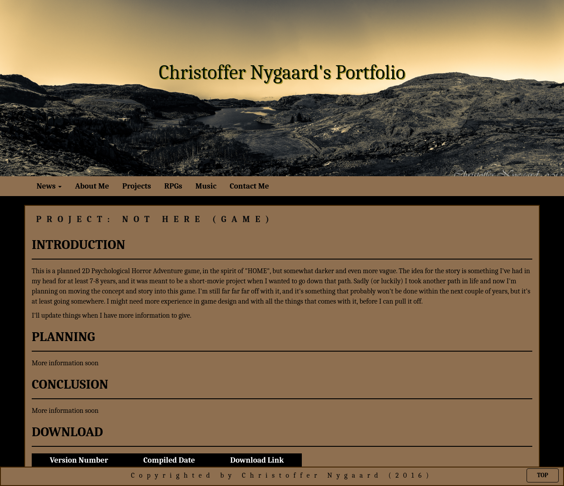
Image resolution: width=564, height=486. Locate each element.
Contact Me (249, 186)
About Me (92, 186)
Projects (136, 186)
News (49, 186)
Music (205, 186)
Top (542, 475)
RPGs (173, 186)
